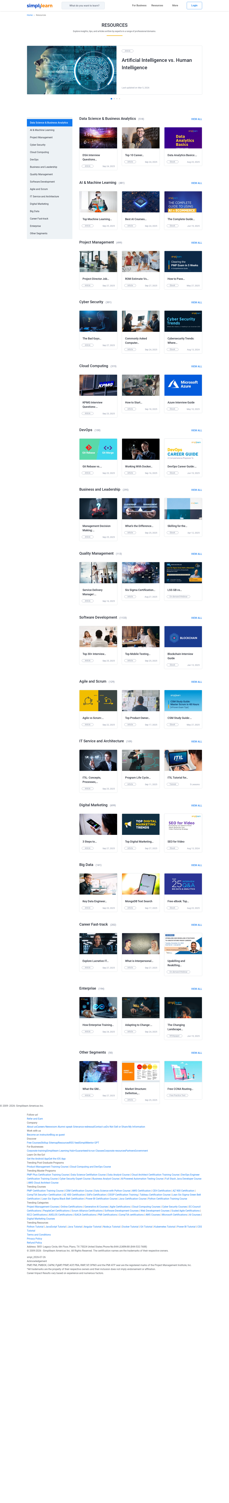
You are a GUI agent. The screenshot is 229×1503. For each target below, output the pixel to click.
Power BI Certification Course (101, 1424)
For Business (139, 5)
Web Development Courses (155, 1436)
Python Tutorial (35, 1452)
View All (196, 119)
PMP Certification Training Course (45, 1416)
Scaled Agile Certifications (185, 1436)
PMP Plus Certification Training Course (48, 1400)
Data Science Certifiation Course (88, 1400)
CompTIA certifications (131, 1440)
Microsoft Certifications (174, 1440)
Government (141, 1376)
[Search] (104, 5)
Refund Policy (34, 1468)
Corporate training (36, 1376)
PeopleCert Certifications (56, 1436)
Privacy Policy (34, 1464)
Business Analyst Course (105, 1404)
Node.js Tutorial (111, 1452)
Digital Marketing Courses (41, 1444)
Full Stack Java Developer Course (183, 1404)
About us (32, 1352)
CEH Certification (162, 1416)
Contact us (100, 1352)
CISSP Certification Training (123, 1420)
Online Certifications (72, 1432)
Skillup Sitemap (49, 1368)
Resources (157, 5)
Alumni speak (64, 1352)
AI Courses (195, 1440)
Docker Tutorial (130, 1452)
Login (194, 5)
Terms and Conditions (39, 1460)
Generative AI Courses (96, 1432)
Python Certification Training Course (167, 1424)
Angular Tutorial (92, 1452)
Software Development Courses (122, 1436)
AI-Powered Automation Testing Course (142, 1404)
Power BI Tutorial (186, 1452)
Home (30, 15)
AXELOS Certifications (61, 1440)
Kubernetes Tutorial (164, 1452)
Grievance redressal (83, 1352)
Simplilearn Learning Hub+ (60, 1376)
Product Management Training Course (47, 1392)
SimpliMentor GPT (89, 1368)
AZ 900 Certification (183, 1416)
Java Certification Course (132, 1424)
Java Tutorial (75, 1452)
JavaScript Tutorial (55, 1452)
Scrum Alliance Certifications (87, 1436)
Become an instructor (38, 1360)
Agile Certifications (120, 1432)
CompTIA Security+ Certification (44, 1420)
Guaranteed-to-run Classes (89, 1376)
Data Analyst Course (118, 1400)
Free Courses (34, 1368)
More (175, 5)
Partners (130, 1376)
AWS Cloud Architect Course (43, 1408)
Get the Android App (38, 1384)
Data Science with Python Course (112, 1416)
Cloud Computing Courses (146, 1432)
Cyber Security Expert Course (75, 1404)
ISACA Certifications (85, 1440)
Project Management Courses (43, 1432)
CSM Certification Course (78, 1416)
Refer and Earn (35, 1344)
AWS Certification (141, 1416)
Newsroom (51, 1352)
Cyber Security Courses (174, 1432)
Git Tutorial (146, 1452)
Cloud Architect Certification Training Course (155, 1400)
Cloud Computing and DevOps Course (90, 1392)
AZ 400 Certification (74, 1420)
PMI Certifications (107, 1440)
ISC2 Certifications (37, 1440)
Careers (41, 1352)
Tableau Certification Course (155, 1420)
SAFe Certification (96, 1420)
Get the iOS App (57, 1384)
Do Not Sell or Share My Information (125, 1352)
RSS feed (74, 1368)
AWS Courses (153, 1440)
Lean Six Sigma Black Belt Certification (63, 1424)
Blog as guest (57, 1360)
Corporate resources (115, 1376)
